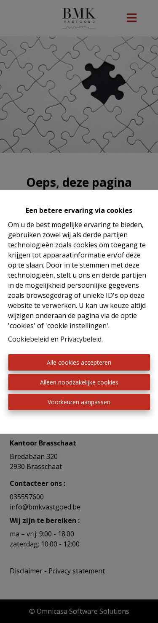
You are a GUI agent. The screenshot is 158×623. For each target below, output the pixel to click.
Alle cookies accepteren (79, 362)
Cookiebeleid (28, 339)
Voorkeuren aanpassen (79, 402)
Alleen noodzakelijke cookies (79, 382)
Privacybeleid (81, 339)
